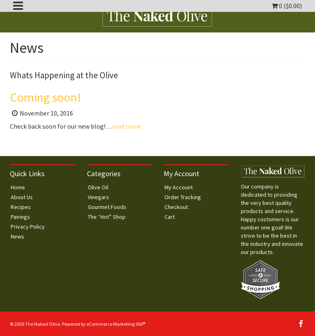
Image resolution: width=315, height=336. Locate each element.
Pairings (20, 216)
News (17, 236)
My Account (178, 187)
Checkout (176, 207)
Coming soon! (45, 97)
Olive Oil (98, 187)
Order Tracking (182, 197)
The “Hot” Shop (107, 216)
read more (126, 126)
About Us (22, 197)
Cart (169, 216)
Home (18, 187)
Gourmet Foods (107, 207)
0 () (287, 6)
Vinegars (98, 197)
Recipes (21, 207)
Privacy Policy (28, 226)
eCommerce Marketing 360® (116, 324)
